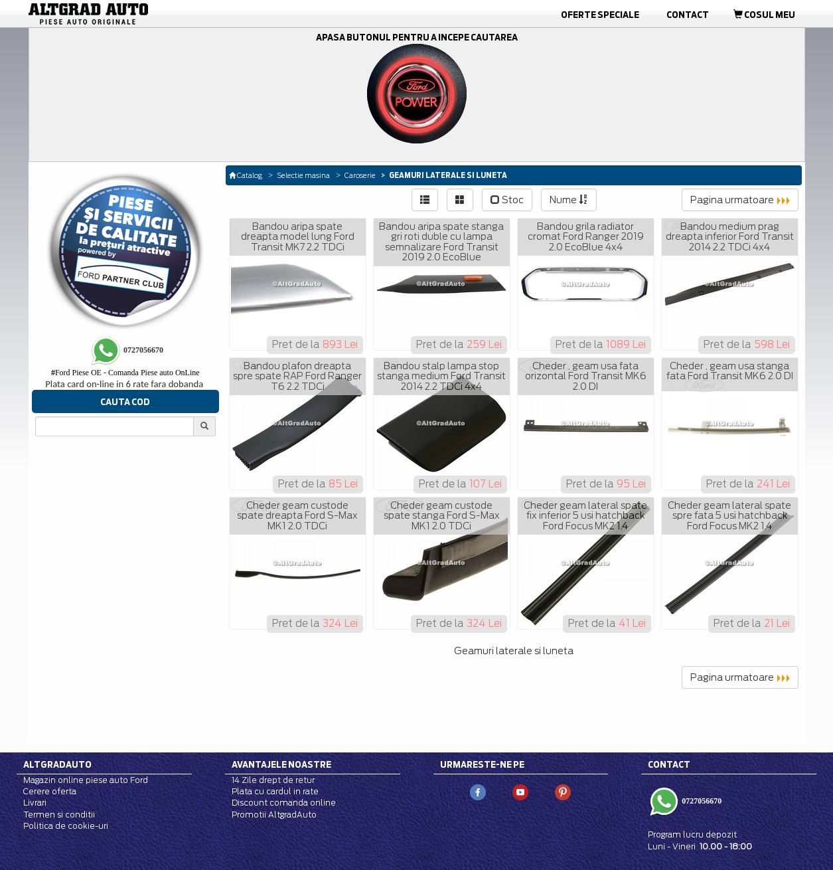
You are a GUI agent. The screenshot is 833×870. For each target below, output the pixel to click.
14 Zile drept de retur (273, 780)
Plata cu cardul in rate (275, 791)
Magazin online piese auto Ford (85, 780)
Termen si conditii (59, 815)
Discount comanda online (284, 803)
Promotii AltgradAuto (274, 815)
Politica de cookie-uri (65, 826)
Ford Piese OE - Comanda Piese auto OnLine (125, 372)
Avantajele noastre (281, 764)
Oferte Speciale (600, 14)
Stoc (507, 200)
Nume (569, 200)
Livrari (34, 803)
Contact (687, 14)
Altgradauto (57, 764)
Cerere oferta (49, 791)
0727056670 (700, 801)
